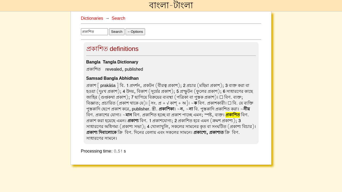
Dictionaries (92, 18)
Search (118, 18)
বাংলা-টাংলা (171, 5)
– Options (135, 32)
